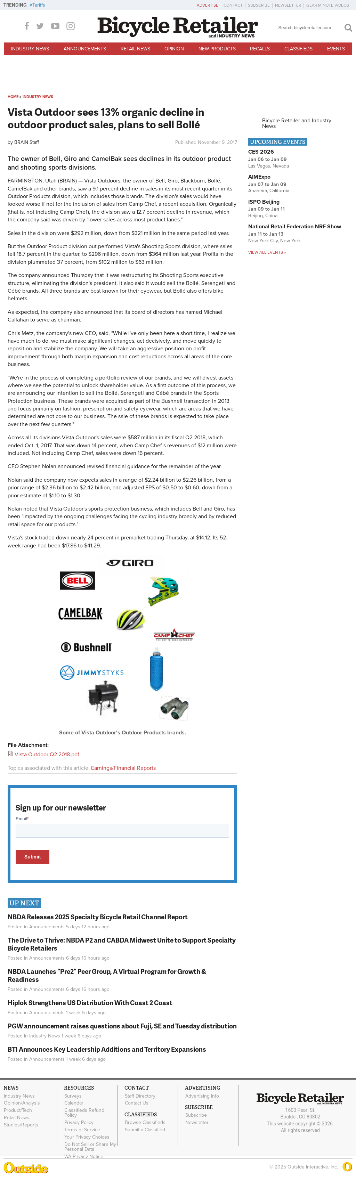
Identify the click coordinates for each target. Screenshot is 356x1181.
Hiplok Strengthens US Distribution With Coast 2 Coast (90, 1002)
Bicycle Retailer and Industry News (296, 123)
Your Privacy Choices (87, 1137)
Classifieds (298, 49)
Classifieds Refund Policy (84, 1113)
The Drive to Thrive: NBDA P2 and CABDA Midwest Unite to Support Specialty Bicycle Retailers (122, 944)
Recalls (260, 49)
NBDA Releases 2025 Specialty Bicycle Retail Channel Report (98, 916)
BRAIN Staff (26, 142)
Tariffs (38, 5)
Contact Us (136, 1103)
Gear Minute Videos (327, 5)
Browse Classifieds (145, 1122)
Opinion (174, 49)
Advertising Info (202, 1096)
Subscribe (259, 5)
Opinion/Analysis (22, 1103)
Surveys (73, 1096)
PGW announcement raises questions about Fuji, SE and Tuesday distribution (122, 1026)
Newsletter (288, 5)
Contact (233, 5)
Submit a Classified (145, 1130)
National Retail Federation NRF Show (294, 226)
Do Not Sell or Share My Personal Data (90, 1146)
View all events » (267, 252)
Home (13, 97)
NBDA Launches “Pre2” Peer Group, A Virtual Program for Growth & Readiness (107, 975)
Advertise (207, 5)
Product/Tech (18, 1110)
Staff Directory (140, 1096)
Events (336, 49)
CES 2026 (261, 151)
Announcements (85, 49)
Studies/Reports (21, 1124)
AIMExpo (259, 176)
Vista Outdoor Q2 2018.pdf (47, 754)
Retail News (135, 49)
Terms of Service (82, 1129)
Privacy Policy (79, 1122)
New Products (217, 49)
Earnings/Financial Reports (123, 768)
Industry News (30, 49)
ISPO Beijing (264, 201)
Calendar (73, 1103)
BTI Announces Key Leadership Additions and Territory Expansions (107, 1049)
